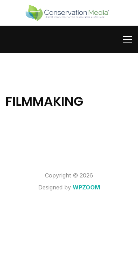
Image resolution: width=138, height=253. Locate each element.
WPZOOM (86, 187)
